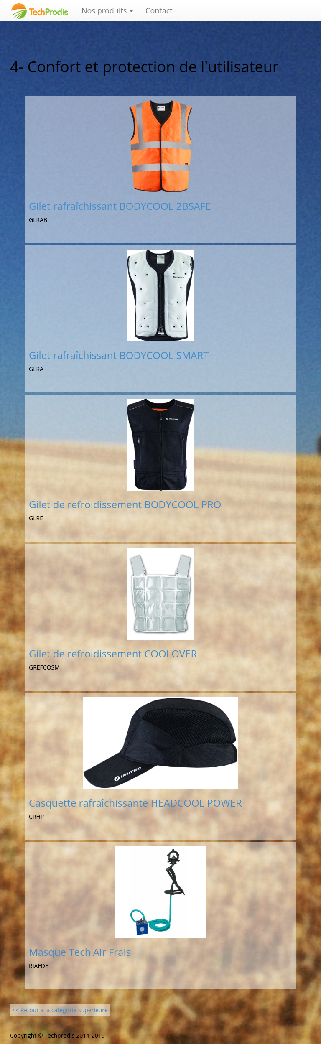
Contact (159, 10)
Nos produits (107, 10)
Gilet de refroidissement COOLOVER (113, 653)
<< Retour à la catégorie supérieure (60, 1010)
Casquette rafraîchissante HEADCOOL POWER (135, 803)
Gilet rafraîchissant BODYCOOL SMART (119, 355)
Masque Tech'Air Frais (80, 952)
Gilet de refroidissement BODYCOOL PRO (125, 504)
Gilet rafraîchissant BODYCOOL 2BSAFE (120, 206)
